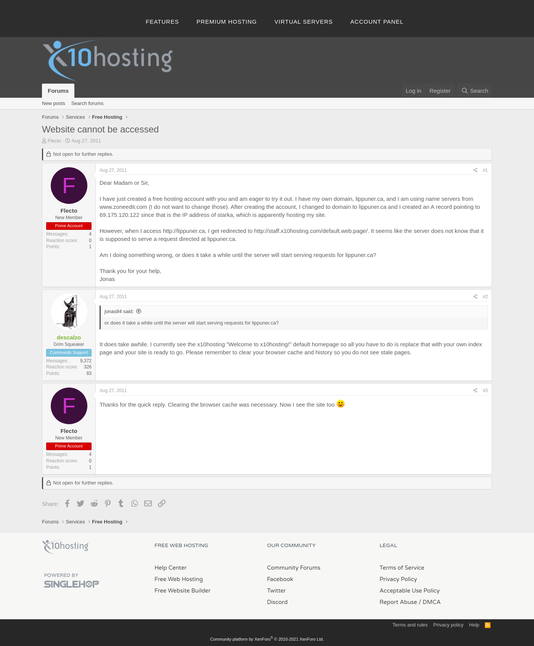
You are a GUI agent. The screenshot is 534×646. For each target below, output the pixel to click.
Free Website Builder (182, 590)
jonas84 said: (119, 311)
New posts (53, 103)
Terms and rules (410, 625)
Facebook (280, 579)
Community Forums (293, 567)
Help (474, 625)
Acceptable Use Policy (410, 590)
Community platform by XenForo (267, 639)
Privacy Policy (398, 579)
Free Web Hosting (178, 579)
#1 (485, 170)
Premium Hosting (226, 21)
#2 (485, 296)
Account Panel (377, 21)
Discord (277, 602)
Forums (58, 90)
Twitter (276, 590)
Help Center (170, 567)
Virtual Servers (304, 21)
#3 (485, 390)
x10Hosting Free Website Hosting (65, 547)
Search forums (87, 103)
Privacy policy (448, 625)
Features (162, 21)
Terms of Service (402, 567)
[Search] (474, 91)
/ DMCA (429, 602)
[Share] (475, 170)
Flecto (54, 141)
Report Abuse (398, 602)
